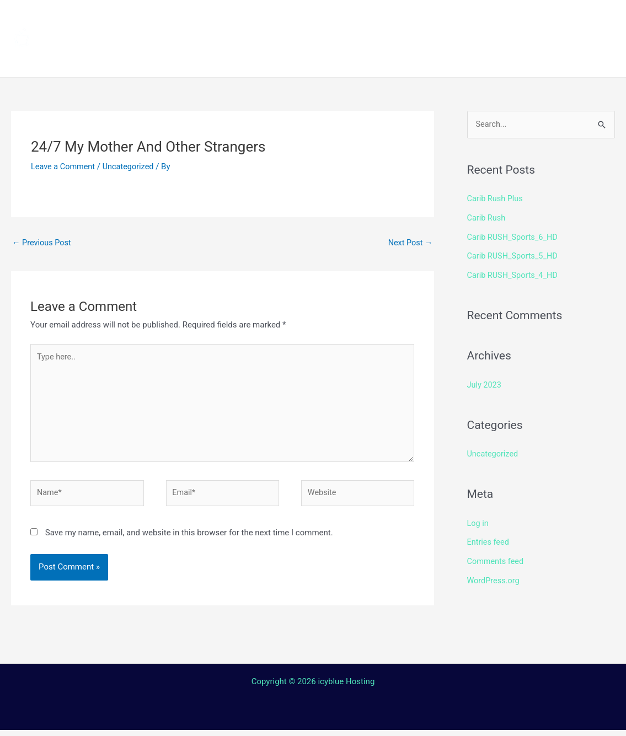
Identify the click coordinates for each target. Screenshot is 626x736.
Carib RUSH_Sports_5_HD (514, 255)
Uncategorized (131, 166)
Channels (257, 19)
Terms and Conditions (238, 58)
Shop (514, 19)
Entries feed (489, 539)
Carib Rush (487, 218)
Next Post (409, 243)
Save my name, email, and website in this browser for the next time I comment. (189, 539)
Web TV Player (483, 58)
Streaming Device (437, 19)
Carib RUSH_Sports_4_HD (514, 273)
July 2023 (485, 383)
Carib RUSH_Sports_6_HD (514, 236)
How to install (337, 19)
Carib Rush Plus (496, 199)
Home (199, 19)
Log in (478, 520)
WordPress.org (494, 576)
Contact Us (350, 58)
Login (411, 58)
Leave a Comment (64, 166)
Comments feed (496, 557)
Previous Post (42, 243)
